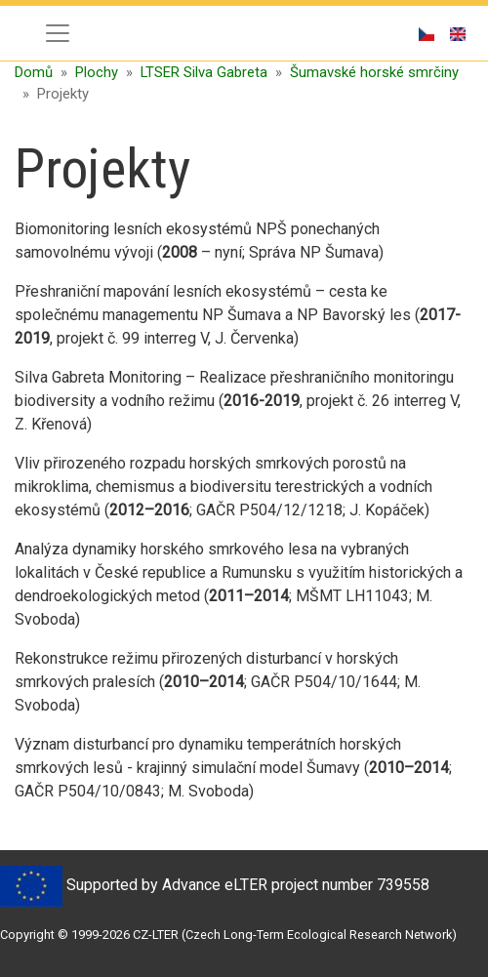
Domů (34, 72)
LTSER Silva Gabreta (204, 72)
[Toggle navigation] (57, 33)
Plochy (96, 72)
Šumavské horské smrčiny (374, 72)
